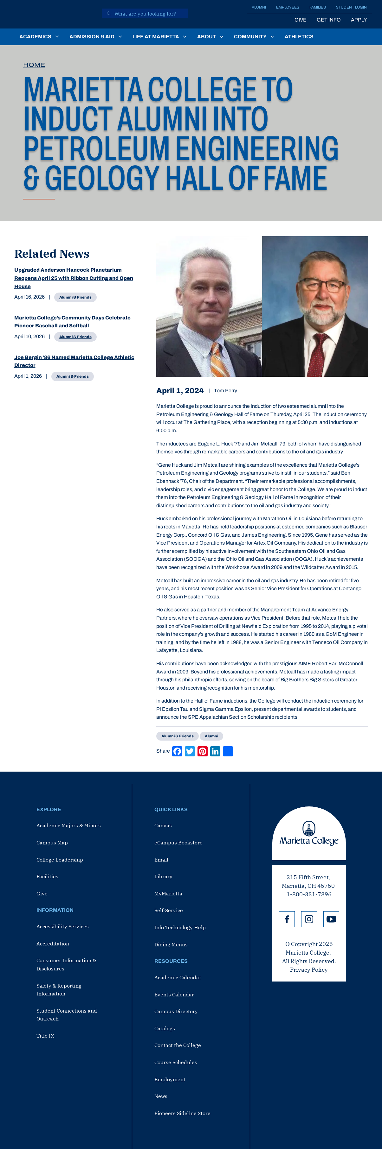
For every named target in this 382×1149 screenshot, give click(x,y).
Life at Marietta (156, 36)
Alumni (259, 7)
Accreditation (52, 943)
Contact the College (177, 1045)
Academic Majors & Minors (68, 825)
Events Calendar (174, 994)
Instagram (309, 919)
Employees (287, 7)
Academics (35, 36)
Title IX (45, 1035)
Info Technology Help (180, 927)
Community (250, 36)
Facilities (47, 876)
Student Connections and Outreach (66, 1014)
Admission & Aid (91, 36)
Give (301, 19)
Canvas (163, 825)
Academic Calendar (177, 977)
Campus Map (52, 842)
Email (161, 859)
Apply (359, 19)
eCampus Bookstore (178, 842)
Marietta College (309, 833)
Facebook (287, 919)
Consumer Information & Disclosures (66, 964)
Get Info (329, 19)
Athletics (299, 36)
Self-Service (168, 910)
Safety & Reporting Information (58, 989)
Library (163, 876)
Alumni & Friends (75, 297)
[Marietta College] (53, 14)
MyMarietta (168, 893)
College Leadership (59, 859)
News (160, 1096)
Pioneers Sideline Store (182, 1113)
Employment (169, 1079)
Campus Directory (176, 1011)
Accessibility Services (62, 926)
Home (34, 65)
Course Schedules (175, 1062)
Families (317, 7)
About (206, 36)
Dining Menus (171, 944)
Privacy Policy (309, 969)
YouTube (331, 919)
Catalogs (164, 1028)
